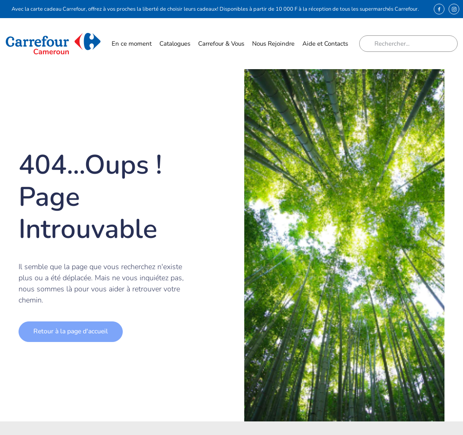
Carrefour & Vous (221, 46)
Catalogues (174, 44)
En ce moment (131, 46)
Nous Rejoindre (273, 46)
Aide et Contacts (325, 46)
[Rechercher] (370, 43)
